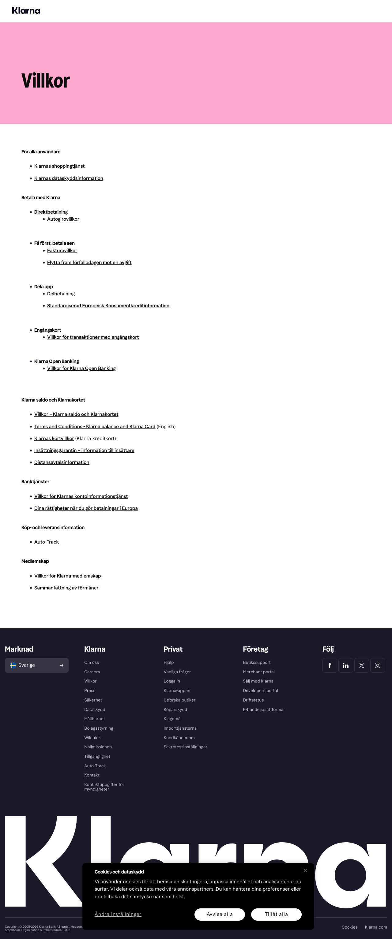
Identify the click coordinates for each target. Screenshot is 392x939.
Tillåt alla (276, 914)
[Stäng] (305, 870)
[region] (198, 896)
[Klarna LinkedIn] (345, 665)
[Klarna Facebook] (329, 665)
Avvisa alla (220, 914)
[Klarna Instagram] (377, 665)
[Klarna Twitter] (361, 665)
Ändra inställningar (118, 915)
